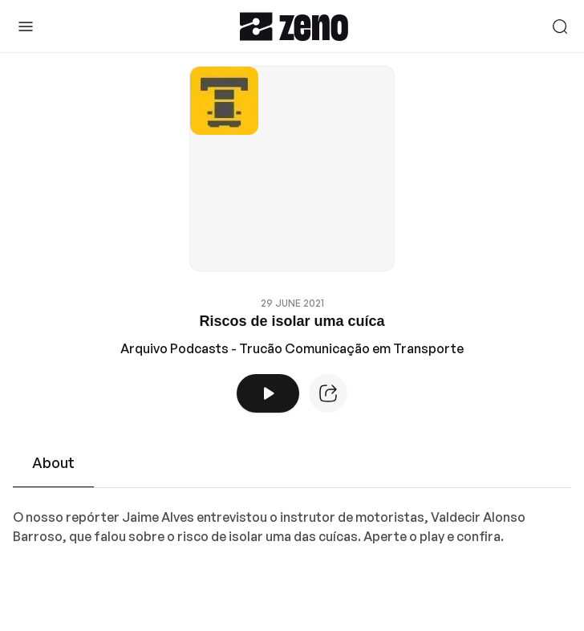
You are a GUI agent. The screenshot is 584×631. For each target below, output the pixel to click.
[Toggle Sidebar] (25, 26)
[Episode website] (328, 393)
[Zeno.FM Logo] (294, 26)
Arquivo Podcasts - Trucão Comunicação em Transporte (292, 348)
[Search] (560, 26)
